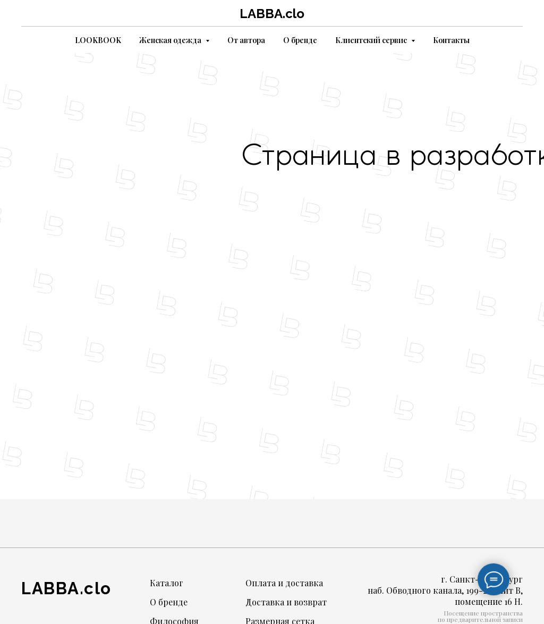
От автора (246, 40)
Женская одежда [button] (171, 40)
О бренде (300, 40)
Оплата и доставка (284, 582)
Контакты (451, 40)
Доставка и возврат (286, 602)
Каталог (166, 582)
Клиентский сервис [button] (372, 40)
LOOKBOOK (98, 40)
